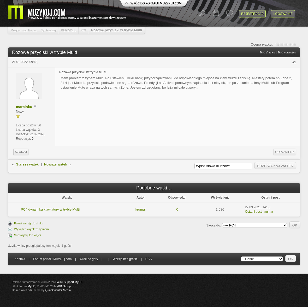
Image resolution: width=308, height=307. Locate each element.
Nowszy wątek (55, 164)
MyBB (31, 286)
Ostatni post (253, 211)
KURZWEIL (68, 30)
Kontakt (20, 259)
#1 (294, 62)
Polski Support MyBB (68, 282)
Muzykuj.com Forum (24, 30)
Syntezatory (48, 30)
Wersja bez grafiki (125, 259)
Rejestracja (252, 14)
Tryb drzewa (267, 52)
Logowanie (283, 14)
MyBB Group (62, 286)
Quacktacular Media (58, 290)
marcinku (24, 107)
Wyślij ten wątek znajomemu (32, 229)
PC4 (83, 30)
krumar (140, 209)
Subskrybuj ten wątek (28, 235)
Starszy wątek (27, 164)
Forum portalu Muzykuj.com (52, 259)
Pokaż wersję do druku (28, 223)
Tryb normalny (286, 52)
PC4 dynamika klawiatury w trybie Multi (50, 209)
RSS (148, 259)
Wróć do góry (88, 259)
